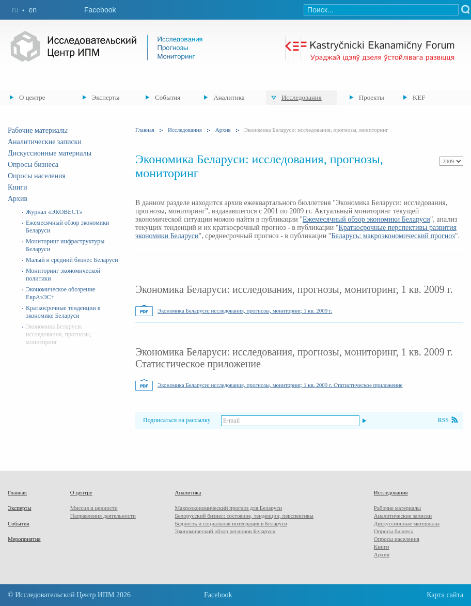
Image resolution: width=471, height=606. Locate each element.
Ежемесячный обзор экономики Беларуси (366, 219)
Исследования (301, 97)
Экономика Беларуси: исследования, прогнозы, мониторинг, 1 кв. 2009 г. (245, 310)
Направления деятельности (103, 515)
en (32, 10)
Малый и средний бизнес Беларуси (72, 259)
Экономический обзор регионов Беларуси (225, 531)
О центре (32, 97)
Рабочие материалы (38, 130)
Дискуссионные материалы (49, 153)
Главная (144, 130)
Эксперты (106, 97)
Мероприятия (24, 539)
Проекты (371, 97)
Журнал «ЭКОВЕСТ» (54, 211)
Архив (17, 199)
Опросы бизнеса (33, 164)
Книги (17, 187)
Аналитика (228, 97)
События (167, 97)
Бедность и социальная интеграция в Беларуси (231, 523)
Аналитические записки (45, 142)
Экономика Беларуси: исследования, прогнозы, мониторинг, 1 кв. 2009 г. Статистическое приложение (280, 385)
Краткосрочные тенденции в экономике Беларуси (63, 311)
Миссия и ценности (94, 508)
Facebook (100, 10)
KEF (419, 97)
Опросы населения (37, 176)
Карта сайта (445, 595)
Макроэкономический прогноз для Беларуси (228, 508)
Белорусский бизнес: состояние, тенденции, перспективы (244, 515)
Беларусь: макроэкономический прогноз (392, 236)
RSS (443, 420)
